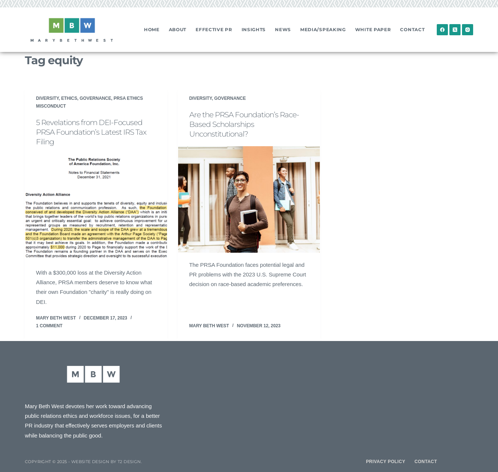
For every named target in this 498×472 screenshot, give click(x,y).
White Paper (373, 29)
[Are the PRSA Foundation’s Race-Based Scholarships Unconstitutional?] (249, 199)
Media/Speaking (323, 29)
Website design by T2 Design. (106, 461)
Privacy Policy (385, 461)
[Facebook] (442, 29)
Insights (254, 29)
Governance (95, 98)
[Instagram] (467, 29)
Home (152, 29)
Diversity (47, 98)
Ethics (69, 98)
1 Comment (49, 325)
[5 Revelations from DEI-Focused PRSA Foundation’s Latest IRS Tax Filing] (96, 207)
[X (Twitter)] (455, 29)
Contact (412, 29)
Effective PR (214, 29)
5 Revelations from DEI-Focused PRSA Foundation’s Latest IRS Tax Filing (91, 132)
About (178, 29)
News (283, 29)
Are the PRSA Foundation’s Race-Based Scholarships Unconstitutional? (244, 124)
